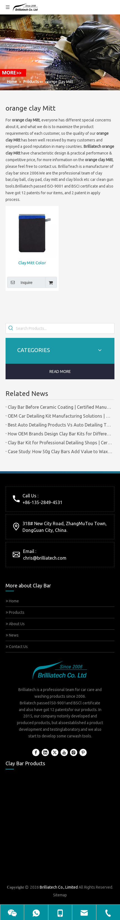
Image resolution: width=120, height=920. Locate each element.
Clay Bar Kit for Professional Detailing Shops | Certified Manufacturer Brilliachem (60, 442)
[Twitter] (54, 752)
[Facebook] (35, 752)
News (12, 635)
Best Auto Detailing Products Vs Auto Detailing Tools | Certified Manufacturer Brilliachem (60, 424)
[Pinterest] (83, 752)
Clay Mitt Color (32, 262)
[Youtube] (64, 752)
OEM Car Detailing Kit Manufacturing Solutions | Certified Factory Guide (60, 415)
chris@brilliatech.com (44, 557)
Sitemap (60, 895)
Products (15, 612)
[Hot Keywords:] (11, 328)
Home (12, 601)
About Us (15, 624)
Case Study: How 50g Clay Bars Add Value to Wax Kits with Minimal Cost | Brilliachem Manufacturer (60, 451)
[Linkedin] (45, 752)
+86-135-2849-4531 (42, 502)
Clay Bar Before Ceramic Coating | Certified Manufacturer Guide (60, 407)
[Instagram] (73, 752)
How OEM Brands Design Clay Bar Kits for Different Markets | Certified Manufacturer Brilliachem (60, 433)
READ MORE (60, 371)
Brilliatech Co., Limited (59, 887)
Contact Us (17, 646)
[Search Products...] (65, 328)
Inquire (19, 282)
